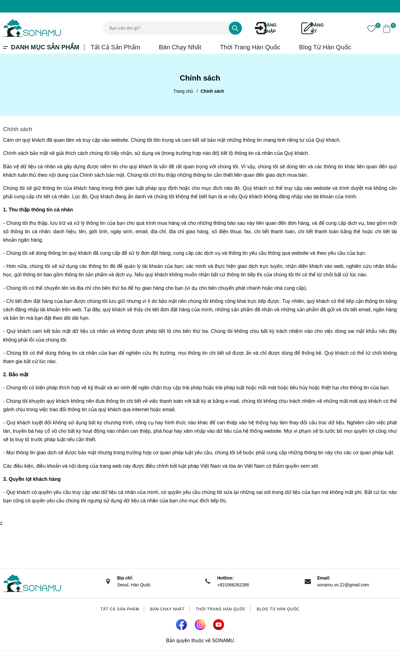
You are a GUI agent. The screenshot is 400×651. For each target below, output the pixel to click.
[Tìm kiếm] (235, 28)
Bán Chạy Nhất (180, 47)
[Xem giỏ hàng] (387, 28)
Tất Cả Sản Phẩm (115, 47)
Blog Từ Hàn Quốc (325, 47)
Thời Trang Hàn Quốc (250, 47)
